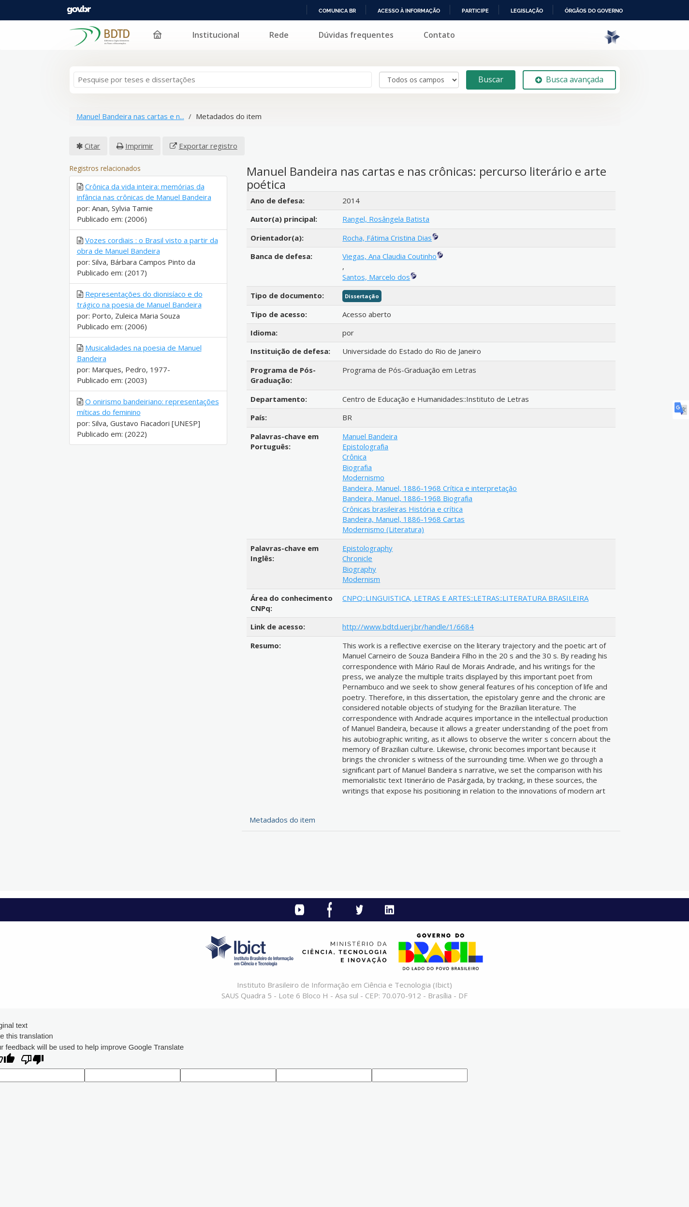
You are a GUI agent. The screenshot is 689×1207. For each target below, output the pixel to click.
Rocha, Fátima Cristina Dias (387, 238)
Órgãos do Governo (594, 11)
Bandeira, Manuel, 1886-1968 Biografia (407, 498)
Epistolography (367, 548)
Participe (475, 11)
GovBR (79, 10)
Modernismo (363, 477)
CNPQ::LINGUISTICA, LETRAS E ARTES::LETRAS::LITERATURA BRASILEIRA (465, 598)
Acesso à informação (409, 11)
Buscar (490, 79)
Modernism (361, 579)
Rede (279, 35)
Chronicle (357, 558)
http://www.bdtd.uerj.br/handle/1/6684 (408, 626)
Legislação (527, 11)
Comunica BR (337, 11)
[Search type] (419, 80)
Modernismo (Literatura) (383, 529)
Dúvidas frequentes (356, 35)
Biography (359, 569)
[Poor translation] (32, 1061)
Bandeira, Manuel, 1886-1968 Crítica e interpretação (429, 488)
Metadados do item (282, 820)
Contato (439, 35)
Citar (92, 146)
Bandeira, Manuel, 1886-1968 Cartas (403, 519)
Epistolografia (365, 446)
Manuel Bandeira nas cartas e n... (130, 116)
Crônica (354, 456)
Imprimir (139, 146)
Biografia (357, 467)
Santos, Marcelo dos (376, 277)
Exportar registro (208, 146)
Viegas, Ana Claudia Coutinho (389, 256)
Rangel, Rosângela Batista (385, 219)
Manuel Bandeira (369, 436)
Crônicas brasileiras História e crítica (402, 509)
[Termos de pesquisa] (222, 80)
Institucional (215, 35)
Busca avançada (569, 79)
